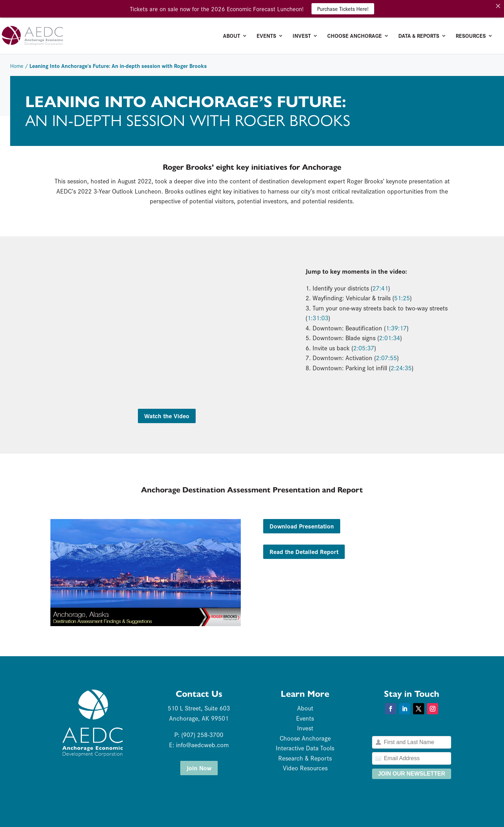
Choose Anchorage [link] (354, 36)
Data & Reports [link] (418, 36)
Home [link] (16, 65)
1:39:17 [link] (396, 327)
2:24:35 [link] (401, 367)
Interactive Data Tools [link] (305, 747)
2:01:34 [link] (389, 337)
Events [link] (266, 36)
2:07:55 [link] (386, 357)
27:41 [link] (380, 287)
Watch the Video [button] (166, 415)
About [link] (231, 36)
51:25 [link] (402, 297)
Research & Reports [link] (305, 758)
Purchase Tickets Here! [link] (343, 8)
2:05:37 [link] (363, 347)
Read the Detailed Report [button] (304, 551)
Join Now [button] (199, 767)
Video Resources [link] (305, 767)
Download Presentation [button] (302, 525)
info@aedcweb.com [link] (202, 744)
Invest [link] (302, 36)
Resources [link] (471, 36)
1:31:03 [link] (317, 317)
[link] (61, 34)
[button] (390, 708)
